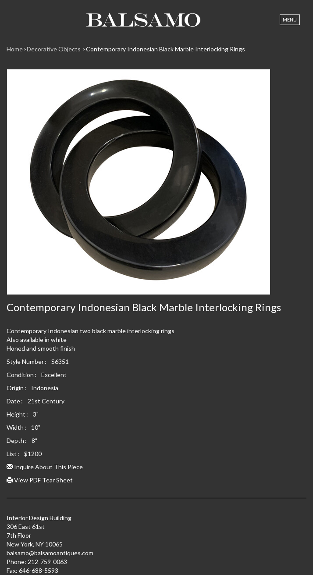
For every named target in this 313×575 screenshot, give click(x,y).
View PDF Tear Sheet (40, 480)
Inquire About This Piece (45, 467)
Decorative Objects (54, 49)
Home (15, 49)
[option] (156, 185)
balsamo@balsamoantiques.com (50, 553)
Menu (290, 19)
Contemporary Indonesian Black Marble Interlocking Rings (165, 49)
